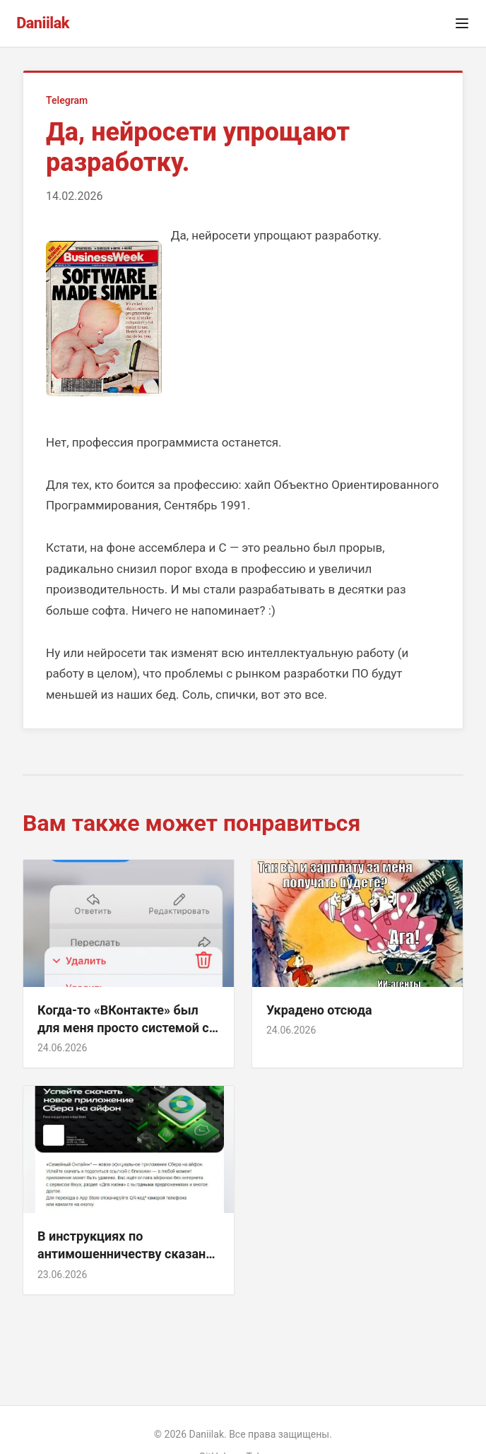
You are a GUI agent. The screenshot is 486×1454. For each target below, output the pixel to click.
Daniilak (42, 23)
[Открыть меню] (462, 23)
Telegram (67, 100)
